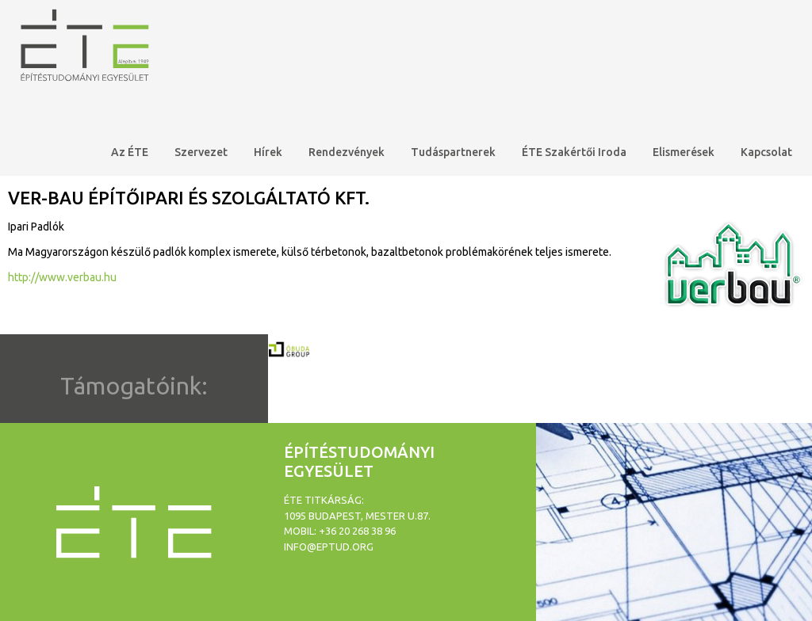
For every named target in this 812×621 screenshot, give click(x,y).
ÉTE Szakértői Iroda (574, 152)
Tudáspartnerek (453, 152)
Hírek (268, 152)
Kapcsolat (766, 152)
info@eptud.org (328, 546)
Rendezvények (346, 152)
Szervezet (201, 152)
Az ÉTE (129, 152)
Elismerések (683, 152)
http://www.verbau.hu (62, 277)
